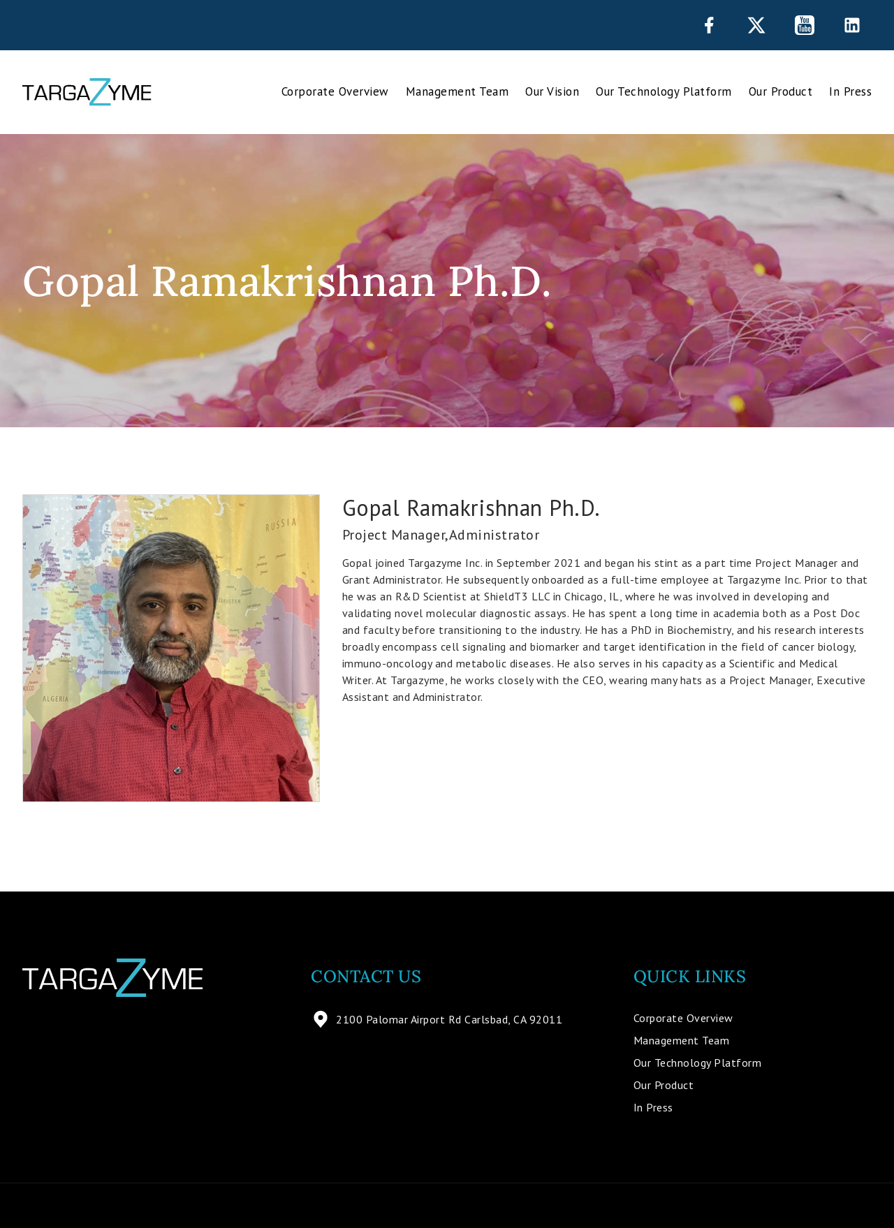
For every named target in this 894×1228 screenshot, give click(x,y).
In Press (850, 91)
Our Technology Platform (664, 91)
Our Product (781, 91)
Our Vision (552, 91)
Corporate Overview (335, 91)
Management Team (457, 91)
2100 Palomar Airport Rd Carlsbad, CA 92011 (436, 1019)
